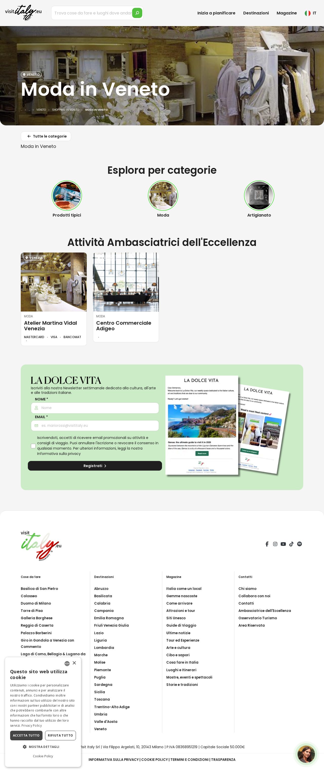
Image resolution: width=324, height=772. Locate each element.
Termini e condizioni (191, 759)
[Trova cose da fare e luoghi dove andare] (97, 13)
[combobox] (67, 663)
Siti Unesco (176, 618)
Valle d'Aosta (106, 721)
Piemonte (103, 669)
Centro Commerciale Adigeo (123, 325)
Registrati (95, 465)
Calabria (102, 603)
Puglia (100, 677)
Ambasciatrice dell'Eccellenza (266, 610)
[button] (43, 747)
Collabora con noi (255, 596)
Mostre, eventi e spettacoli (191, 677)
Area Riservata (252, 625)
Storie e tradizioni (183, 684)
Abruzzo (102, 588)
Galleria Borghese (37, 618)
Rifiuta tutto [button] (60, 735)
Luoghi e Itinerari (181, 669)
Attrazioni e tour (181, 610)
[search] (137, 13)
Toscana (102, 699)
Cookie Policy (155, 759)
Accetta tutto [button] (26, 735)
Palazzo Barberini (37, 632)
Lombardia (104, 647)
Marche (101, 655)
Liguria (100, 640)
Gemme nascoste (182, 596)
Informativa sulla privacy (59, 453)
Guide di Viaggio (181, 625)
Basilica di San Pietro (40, 588)
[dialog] (43, 712)
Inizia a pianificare (216, 13)
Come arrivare (179, 603)
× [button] (74, 663)
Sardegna (103, 684)
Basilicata (103, 596)
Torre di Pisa (32, 610)
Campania (104, 610)
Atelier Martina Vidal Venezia (50, 325)
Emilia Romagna (109, 618)
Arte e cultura (179, 647)
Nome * (41, 399)
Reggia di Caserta (37, 625)
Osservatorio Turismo (258, 618)
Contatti (246, 603)
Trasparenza (226, 759)
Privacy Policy (32, 725)
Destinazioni (256, 13)
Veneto (101, 728)
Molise (100, 662)
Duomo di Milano (36, 603)
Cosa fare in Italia (182, 662)
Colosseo (29, 596)
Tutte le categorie (46, 137)
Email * (41, 417)
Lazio (99, 632)
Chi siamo (247, 588)
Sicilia (99, 691)
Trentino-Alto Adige (113, 706)
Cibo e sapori (178, 655)
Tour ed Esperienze (183, 640)
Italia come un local (184, 588)
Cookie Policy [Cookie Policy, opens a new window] (43, 756)
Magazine (287, 13)
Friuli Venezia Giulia (112, 625)
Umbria (101, 714)
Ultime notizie (179, 632)
